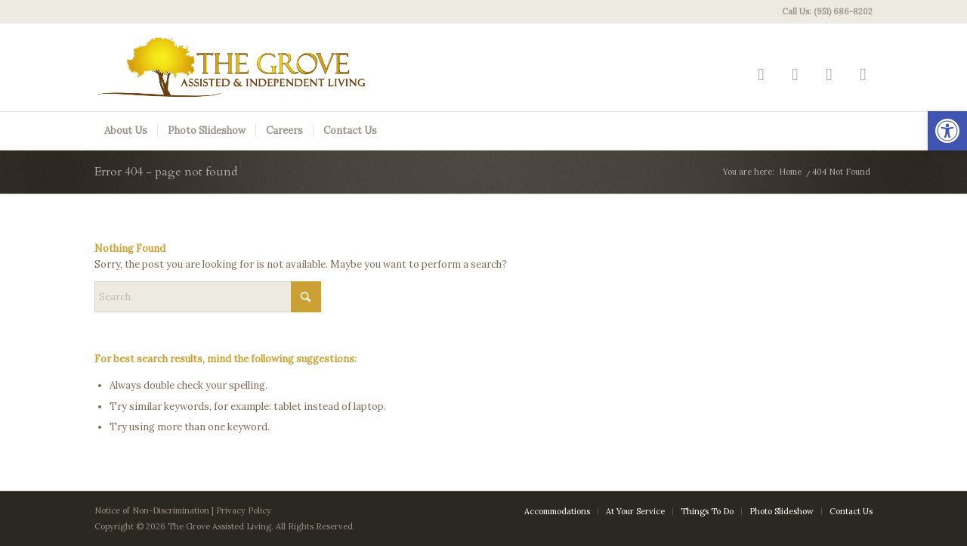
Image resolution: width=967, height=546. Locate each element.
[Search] (207, 296)
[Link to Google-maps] (829, 74)
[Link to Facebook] (795, 74)
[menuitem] (823, 11)
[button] (947, 130)
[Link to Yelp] (761, 74)
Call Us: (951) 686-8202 (827, 11)
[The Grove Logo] (231, 67)
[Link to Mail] (863, 74)
